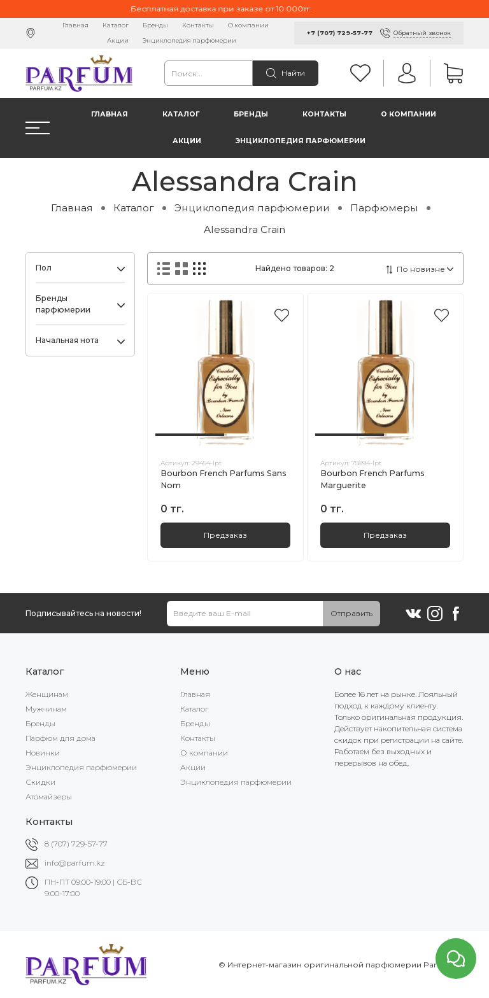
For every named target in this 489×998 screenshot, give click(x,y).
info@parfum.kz (75, 863)
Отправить (351, 613)
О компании (248, 25)
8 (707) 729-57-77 (76, 843)
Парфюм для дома (60, 738)
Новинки (42, 752)
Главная (75, 25)
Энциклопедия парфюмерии (189, 40)
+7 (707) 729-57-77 (339, 32)
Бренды (155, 25)
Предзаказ (225, 535)
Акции (118, 40)
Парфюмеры (384, 208)
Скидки (40, 782)
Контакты (198, 25)
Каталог (116, 25)
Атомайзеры (48, 796)
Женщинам (46, 694)
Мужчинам (46, 708)
